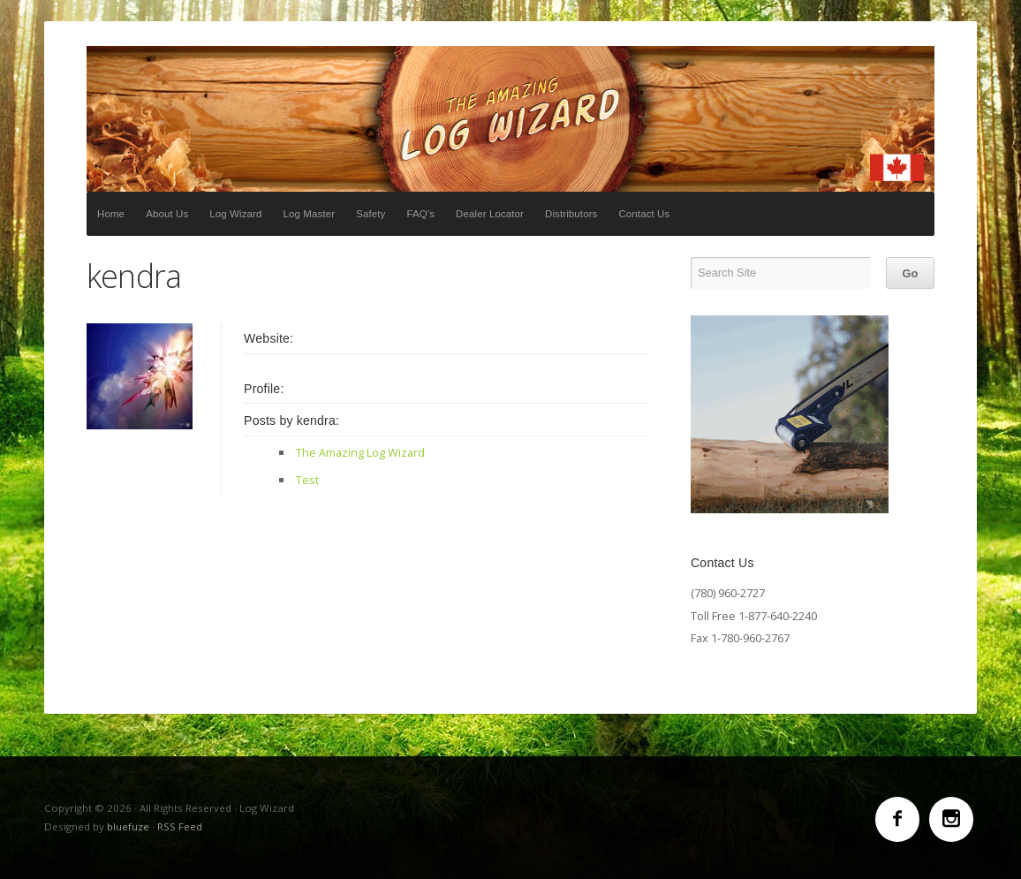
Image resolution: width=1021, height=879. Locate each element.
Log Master (310, 213)
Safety (370, 213)
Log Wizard (510, 119)
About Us (167, 213)
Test (307, 480)
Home (111, 213)
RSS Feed (179, 826)
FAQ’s (420, 213)
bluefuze (128, 826)
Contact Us (643, 213)
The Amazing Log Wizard (360, 452)
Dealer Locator (490, 213)
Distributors (571, 213)
